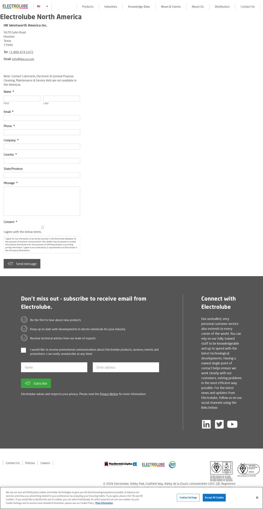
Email (8, 111)
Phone (9, 126)
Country (10, 154)
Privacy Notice (109, 394)
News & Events (171, 6)
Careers (45, 463)
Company (11, 140)
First (6, 103)
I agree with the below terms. (22, 231)
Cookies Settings (188, 498)
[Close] (257, 499)
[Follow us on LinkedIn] (206, 424)
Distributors (222, 6)
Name (9, 91)
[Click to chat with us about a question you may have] (258, 27)
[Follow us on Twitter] (219, 424)
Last (46, 103)
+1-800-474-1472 (21, 52)
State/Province (13, 168)
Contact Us (248, 6)
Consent (10, 222)
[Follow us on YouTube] (232, 424)
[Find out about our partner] (120, 464)
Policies (30, 463)
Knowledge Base (139, 6)
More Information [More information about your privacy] (104, 504)
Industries (110, 6)
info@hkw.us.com (23, 59)
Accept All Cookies (214, 498)
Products (87, 6)
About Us (198, 6)
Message (11, 183)
